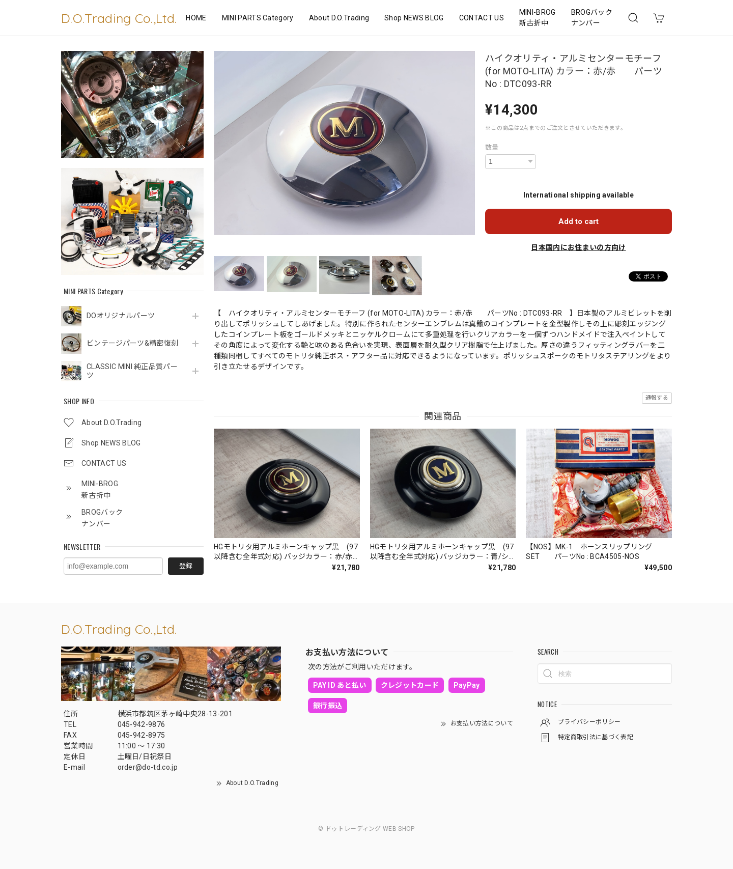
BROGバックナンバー (591, 17)
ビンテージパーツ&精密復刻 (132, 343)
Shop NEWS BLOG (413, 18)
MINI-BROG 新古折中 (537, 17)
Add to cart (578, 221)
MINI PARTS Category (258, 18)
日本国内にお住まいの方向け (578, 247)
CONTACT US (481, 18)
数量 (492, 147)
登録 (185, 566)
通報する (656, 398)
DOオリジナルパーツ (121, 316)
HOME (196, 18)
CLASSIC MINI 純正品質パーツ (132, 370)
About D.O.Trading (339, 18)
